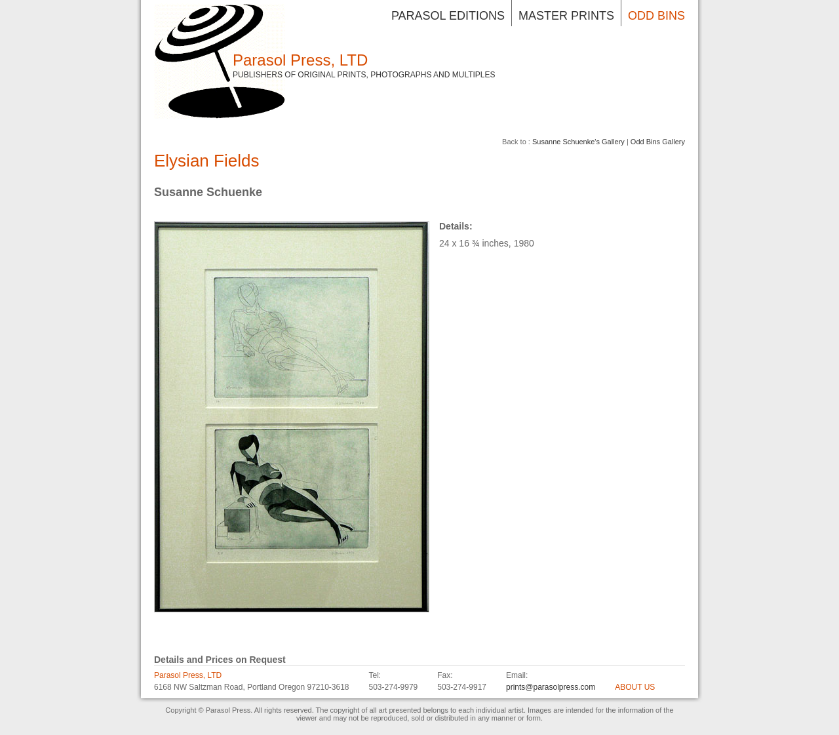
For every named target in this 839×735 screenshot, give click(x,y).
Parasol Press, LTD (300, 60)
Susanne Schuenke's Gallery (578, 142)
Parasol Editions (448, 15)
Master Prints (566, 15)
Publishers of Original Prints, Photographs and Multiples (364, 74)
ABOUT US (635, 687)
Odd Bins (656, 15)
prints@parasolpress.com (550, 687)
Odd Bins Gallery (658, 142)
